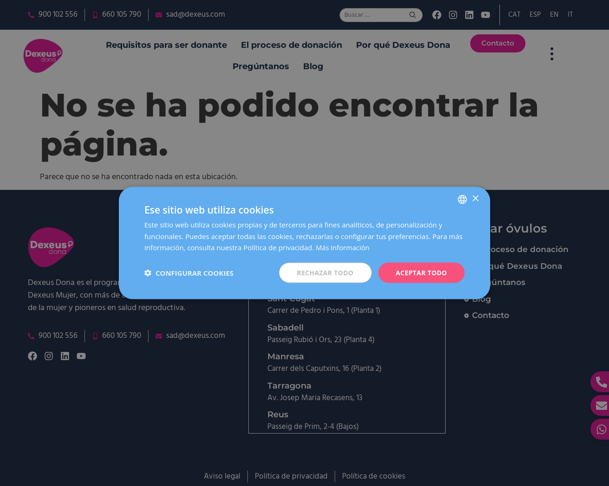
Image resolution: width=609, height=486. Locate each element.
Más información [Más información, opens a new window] (343, 247)
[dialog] (304, 243)
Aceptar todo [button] (421, 272)
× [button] (475, 198)
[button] (188, 273)
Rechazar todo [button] (324, 272)
